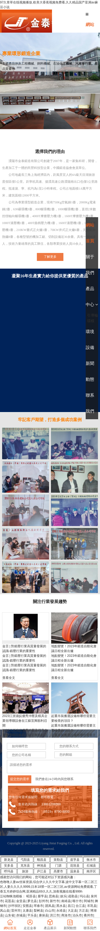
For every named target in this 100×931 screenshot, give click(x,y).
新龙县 (9, 860)
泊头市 (77, 915)
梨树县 (38, 910)
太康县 (27, 910)
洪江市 (54, 915)
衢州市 (88, 915)
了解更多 (50, 257)
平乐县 (32, 915)
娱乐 (63, 896)
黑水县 (61, 906)
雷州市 (16, 910)
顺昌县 (41, 860)
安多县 (9, 865)
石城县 (91, 865)
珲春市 (38, 906)
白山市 (50, 910)
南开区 (91, 871)
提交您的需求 (19, 779)
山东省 (9, 915)
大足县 (72, 910)
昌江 (71, 906)
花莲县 (9, 901)
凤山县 (5, 910)
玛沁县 (84, 896)
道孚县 (75, 860)
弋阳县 (25, 860)
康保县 (43, 915)
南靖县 (66, 901)
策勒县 (58, 860)
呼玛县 (9, 871)
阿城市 (88, 901)
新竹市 (54, 901)
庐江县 (41, 871)
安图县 (27, 906)
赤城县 (21, 915)
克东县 (25, 865)
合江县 (80, 906)
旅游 (25, 871)
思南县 (53, 896)
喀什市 (77, 901)
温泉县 (75, 871)
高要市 (58, 871)
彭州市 (43, 901)
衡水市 (91, 860)
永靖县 (61, 910)
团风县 (50, 906)
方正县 (83, 910)
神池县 (41, 865)
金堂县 (21, 901)
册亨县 (42, 896)
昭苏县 (31, 896)
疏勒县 (73, 896)
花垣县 (75, 865)
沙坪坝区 (14, 906)
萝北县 (32, 901)
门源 (58, 865)
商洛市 (66, 915)
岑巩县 (92, 906)
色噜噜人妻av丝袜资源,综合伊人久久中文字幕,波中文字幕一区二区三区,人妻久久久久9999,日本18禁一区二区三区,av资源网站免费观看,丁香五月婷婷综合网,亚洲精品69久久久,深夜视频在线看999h (48, 886)
